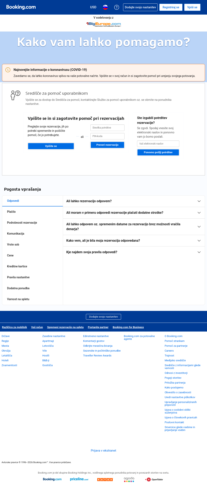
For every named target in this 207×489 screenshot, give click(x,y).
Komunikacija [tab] (15, 233)
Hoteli (5, 360)
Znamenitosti (9, 365)
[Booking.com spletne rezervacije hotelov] (21, 7)
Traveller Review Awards (97, 355)
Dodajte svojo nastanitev (103, 316)
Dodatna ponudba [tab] (18, 288)
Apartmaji (48, 340)
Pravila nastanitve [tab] (18, 277)
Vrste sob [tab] (13, 244)
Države (6, 336)
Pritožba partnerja (175, 382)
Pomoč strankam (175, 340)
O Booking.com (173, 336)
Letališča (7, 355)
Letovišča (48, 345)
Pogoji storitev (173, 377)
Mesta (5, 345)
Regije (5, 340)
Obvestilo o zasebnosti (178, 392)
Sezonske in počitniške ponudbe (102, 350)
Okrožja (6, 350)
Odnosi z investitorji (176, 372)
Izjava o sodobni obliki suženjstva (177, 411)
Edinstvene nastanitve (96, 336)
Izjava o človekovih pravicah (181, 417)
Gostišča (47, 365)
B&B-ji (45, 360)
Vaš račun (37, 327)
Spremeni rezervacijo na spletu (65, 327)
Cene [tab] (10, 255)
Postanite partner (98, 327)
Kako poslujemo (174, 387)
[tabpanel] (134, 227)
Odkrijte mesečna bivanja (97, 345)
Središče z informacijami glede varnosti (182, 367)
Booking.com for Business (128, 327)
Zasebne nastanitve (53, 336)
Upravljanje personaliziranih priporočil (181, 403)
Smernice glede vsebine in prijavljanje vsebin (180, 429)
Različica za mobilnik (14, 327)
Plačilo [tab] (11, 211)
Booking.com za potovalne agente (139, 337)
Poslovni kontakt (174, 422)
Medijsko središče (175, 360)
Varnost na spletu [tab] (18, 299)
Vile (44, 350)
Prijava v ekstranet (103, 450)
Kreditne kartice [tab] (17, 266)
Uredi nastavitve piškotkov (180, 397)
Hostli (45, 355)
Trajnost (169, 355)
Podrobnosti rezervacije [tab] (22, 222)
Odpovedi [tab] (13, 200)
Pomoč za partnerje (176, 345)
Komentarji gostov (93, 340)
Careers (169, 350)
